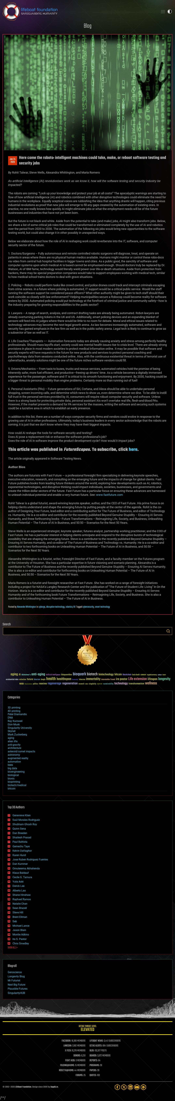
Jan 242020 (12, 161)
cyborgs (42, 607)
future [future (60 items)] (30, 679)
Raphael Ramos (22, 899)
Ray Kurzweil (15, 721)
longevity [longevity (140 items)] (164, 679)
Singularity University (20, 727)
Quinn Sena (19, 828)
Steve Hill (18, 912)
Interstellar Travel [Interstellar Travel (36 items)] (108, 679)
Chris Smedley (21, 943)
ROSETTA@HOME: (66, 1070)
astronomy (14, 754)
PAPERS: (93, 1070)
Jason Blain (19, 930)
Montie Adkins (21, 934)
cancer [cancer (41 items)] (143, 675)
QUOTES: (93, 1075)
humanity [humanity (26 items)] (75, 680)
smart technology (102, 607)
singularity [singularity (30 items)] (92, 684)
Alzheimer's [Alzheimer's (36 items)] (26, 675)
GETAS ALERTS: (96, 1046)
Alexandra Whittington (26, 607)
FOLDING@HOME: (67, 1065)
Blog (87, 26)
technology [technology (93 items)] (121, 684)
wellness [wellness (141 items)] (151, 683)
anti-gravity (14, 744)
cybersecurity (88, 607)
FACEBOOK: (66, 1041)
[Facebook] (117, 1087)
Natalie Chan (20, 903)
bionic (11, 778)
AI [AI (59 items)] (20, 674)
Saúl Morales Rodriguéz (26, 819)
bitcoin (11, 788)
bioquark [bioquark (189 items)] (79, 674)
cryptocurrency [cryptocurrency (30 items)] (152, 675)
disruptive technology (55, 607)
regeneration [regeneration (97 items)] (70, 683)
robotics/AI (71, 607)
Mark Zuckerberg (17, 734)
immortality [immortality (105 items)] (93, 679)
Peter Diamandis (17, 714)
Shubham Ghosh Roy (25, 824)
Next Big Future (16, 984)
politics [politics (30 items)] (35, 684)
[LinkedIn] (130, 1087)
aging (11, 737)
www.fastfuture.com (109, 494)
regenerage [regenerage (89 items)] (54, 683)
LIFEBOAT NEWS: (96, 1041)
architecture (14, 748)
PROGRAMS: (94, 1065)
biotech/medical (17, 785)
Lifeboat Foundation (23, 1087)
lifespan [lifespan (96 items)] (152, 679)
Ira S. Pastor (20, 939)
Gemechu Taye (21, 846)
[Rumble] (143, 1087)
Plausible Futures (18, 988)
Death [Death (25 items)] (164, 675)
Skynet (11, 731)
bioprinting (14, 781)
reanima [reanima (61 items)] (43, 683)
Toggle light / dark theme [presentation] (170, 11)
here (133, 449)
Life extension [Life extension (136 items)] (137, 679)
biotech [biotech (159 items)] (92, 674)
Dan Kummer (20, 863)
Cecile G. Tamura (22, 877)
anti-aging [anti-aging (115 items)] (38, 674)
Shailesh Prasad (22, 837)
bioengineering (16, 771)
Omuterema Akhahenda (26, 868)
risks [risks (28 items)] (86, 684)
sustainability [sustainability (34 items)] (108, 684)
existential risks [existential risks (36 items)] (12, 679)
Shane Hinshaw (22, 894)
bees (10, 764)
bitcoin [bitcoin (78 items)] (118, 674)
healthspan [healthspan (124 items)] (64, 679)
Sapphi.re (54, 1087)
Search (168, 631)
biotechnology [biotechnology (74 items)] (106, 674)
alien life (12, 741)
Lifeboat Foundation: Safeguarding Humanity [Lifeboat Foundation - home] (79, 11)
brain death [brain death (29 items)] (136, 675)
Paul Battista (20, 841)
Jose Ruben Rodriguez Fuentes (30, 859)
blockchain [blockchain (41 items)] (127, 675)
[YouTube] (137, 1087)
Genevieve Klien (22, 815)
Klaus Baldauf (21, 872)
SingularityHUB (16, 993)
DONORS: (77, 1056)
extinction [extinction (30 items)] (22, 680)
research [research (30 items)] (81, 684)
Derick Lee (18, 886)
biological (13, 775)
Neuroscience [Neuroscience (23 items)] (28, 684)
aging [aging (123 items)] (14, 674)
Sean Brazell (20, 908)
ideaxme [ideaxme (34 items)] (82, 680)
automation (14, 761)
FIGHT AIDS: (70, 1060)
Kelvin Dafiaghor (22, 850)
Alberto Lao (19, 890)
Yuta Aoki (18, 881)
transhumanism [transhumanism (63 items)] (136, 683)
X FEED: (68, 1051)
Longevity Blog (16, 976)
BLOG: (92, 1051)
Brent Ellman (20, 917)
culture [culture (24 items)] (160, 675)
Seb (15, 921)
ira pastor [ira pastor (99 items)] (121, 679)
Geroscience (15, 972)
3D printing (14, 707)
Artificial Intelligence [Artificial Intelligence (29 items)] (53, 675)
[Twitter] (123, 1087)
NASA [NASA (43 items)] (21, 684)
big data (12, 768)
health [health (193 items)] (51, 679)
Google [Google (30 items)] (43, 680)
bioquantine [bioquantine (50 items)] (66, 674)
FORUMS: (79, 1075)
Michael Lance (21, 925)
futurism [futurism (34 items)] (37, 680)
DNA (10, 717)
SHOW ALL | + (13, 948)
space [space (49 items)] (99, 683)
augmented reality (18, 758)
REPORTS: (94, 1060)
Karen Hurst (19, 855)
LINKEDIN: (67, 1046)
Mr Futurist (14, 980)
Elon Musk (14, 724)
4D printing (14, 711)
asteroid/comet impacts (21, 751)
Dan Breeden (20, 833)
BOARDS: (93, 1056)
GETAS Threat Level (87, 1028)
